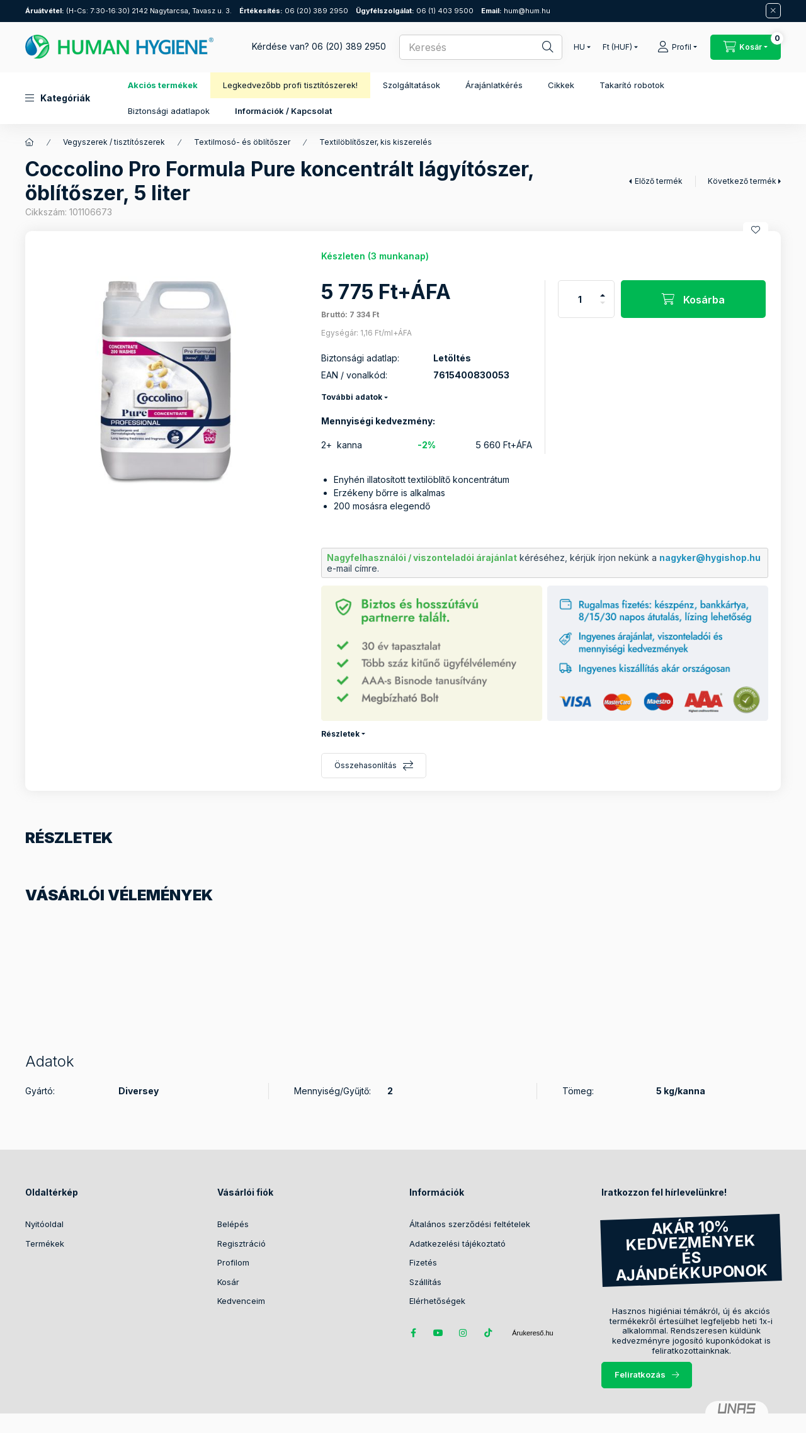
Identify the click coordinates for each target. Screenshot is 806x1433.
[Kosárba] (693, 299)
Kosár (228, 1282)
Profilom (233, 1262)
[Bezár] (773, 10)
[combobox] (480, 47)
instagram (463, 1332)
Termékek (44, 1243)
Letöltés (452, 358)
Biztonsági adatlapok (169, 111)
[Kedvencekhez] (755, 229)
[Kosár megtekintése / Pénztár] (745, 47)
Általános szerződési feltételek (469, 1224)
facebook (413, 1332)
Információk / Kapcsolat (283, 111)
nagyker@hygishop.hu (710, 557)
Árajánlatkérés (494, 85)
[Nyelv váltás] (579, 47)
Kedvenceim (241, 1301)
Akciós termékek (163, 85)
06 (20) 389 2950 (293, 10)
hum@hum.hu (515, 10)
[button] (58, 98)
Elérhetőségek (437, 1301)
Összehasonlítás (365, 765)
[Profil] (677, 47)
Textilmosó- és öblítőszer (242, 142)
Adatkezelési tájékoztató (457, 1243)
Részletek (340, 734)
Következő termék (742, 181)
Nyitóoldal (44, 1224)
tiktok (488, 1332)
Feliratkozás (640, 1374)
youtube (438, 1332)
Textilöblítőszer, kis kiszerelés (375, 142)
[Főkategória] (29, 142)
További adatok (351, 397)
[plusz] (603, 290)
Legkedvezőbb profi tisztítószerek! (290, 85)
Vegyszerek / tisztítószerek (114, 142)
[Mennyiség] (579, 299)
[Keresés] (539, 47)
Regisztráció (241, 1243)
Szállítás (425, 1282)
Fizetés (423, 1262)
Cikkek (561, 85)
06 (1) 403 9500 (415, 10)
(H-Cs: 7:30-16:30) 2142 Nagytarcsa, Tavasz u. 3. (128, 10)
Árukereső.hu (532, 1333)
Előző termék (659, 181)
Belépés (233, 1224)
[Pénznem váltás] (617, 47)
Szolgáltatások (411, 85)
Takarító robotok (631, 85)
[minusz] (603, 308)
